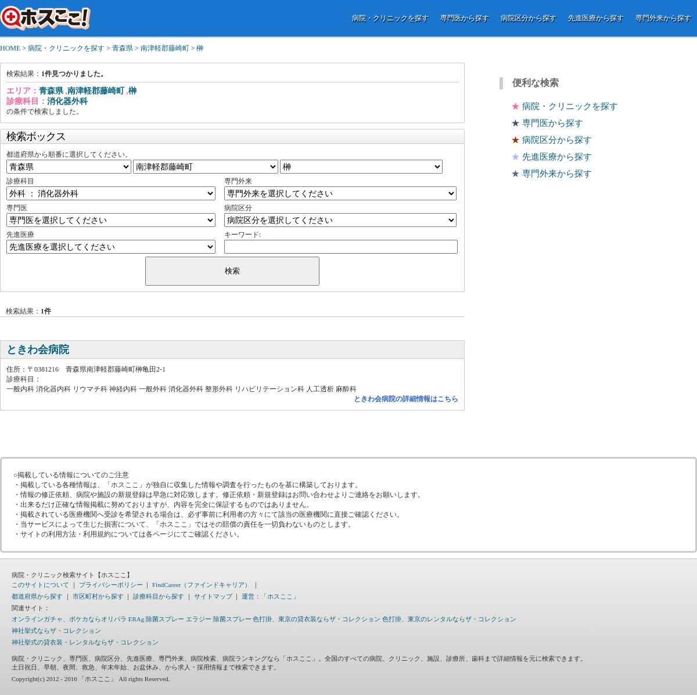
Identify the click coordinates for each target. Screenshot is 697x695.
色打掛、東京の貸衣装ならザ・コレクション (316, 618)
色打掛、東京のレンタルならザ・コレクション (449, 618)
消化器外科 (67, 101)
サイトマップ (213, 596)
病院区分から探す (528, 18)
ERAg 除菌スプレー (156, 618)
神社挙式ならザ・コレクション (56, 630)
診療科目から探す (158, 596)
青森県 (122, 48)
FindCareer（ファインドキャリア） (201, 584)
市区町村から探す (98, 596)
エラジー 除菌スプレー (219, 618)
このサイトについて (40, 584)
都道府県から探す (37, 596)
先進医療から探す (596, 18)
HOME (10, 48)
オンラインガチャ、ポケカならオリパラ (69, 618)
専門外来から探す (663, 18)
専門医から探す (464, 18)
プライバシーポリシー (111, 584)
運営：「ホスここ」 (270, 596)
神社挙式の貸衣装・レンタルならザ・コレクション (85, 642)
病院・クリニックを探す (390, 18)
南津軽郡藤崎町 (165, 48)
